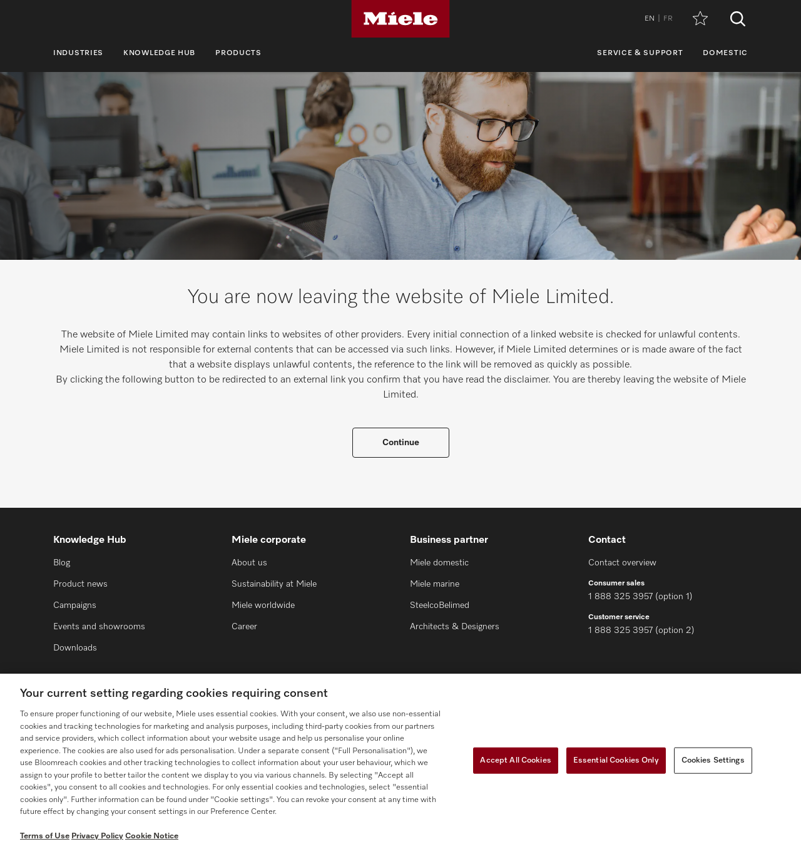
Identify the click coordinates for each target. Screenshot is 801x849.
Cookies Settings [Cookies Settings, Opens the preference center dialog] (713, 760)
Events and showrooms (99, 626)
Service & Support (640, 53)
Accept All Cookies (515, 760)
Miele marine (434, 584)
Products (238, 53)
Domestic (725, 53)
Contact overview (622, 562)
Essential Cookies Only (616, 760)
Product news (80, 584)
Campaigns (74, 605)
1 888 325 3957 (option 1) (640, 596)
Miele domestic (439, 562)
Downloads (75, 648)
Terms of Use (44, 836)
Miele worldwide (263, 605)
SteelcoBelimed (439, 605)
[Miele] (400, 19)
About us (249, 562)
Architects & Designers (454, 626)
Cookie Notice (151, 836)
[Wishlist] (700, 19)
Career (244, 626)
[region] (400, 761)
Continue (400, 442)
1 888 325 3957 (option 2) (641, 630)
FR (668, 19)
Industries (78, 53)
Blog (61, 562)
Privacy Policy (97, 836)
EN (650, 19)
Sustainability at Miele (274, 584)
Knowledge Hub (159, 53)
